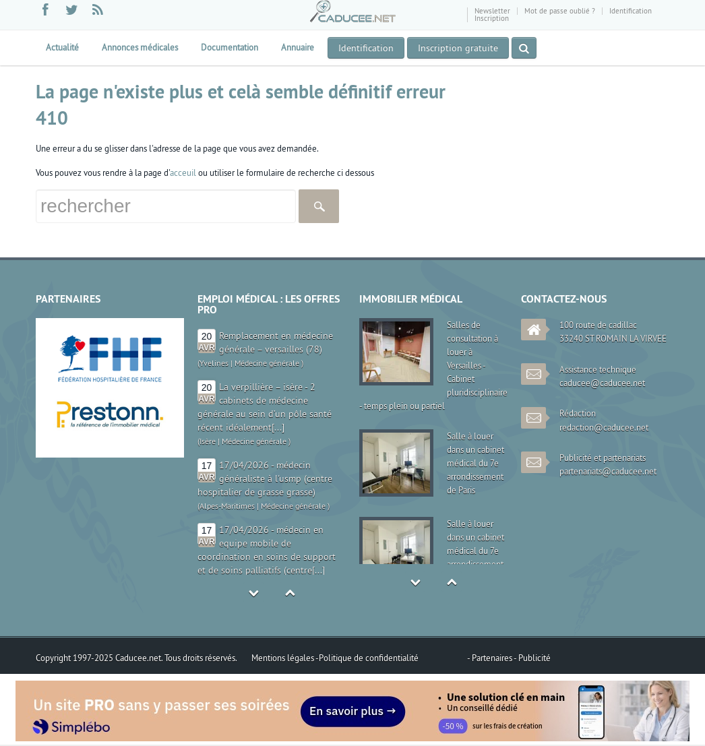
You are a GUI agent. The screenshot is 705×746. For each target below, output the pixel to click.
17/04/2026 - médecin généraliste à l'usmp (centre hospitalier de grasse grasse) (264, 478)
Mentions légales (283, 657)
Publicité (534, 657)
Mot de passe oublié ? (559, 10)
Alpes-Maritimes (227, 506)
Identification (630, 10)
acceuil (183, 172)
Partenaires (493, 657)
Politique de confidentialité (369, 657)
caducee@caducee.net (602, 382)
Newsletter (492, 10)
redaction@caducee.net (603, 427)
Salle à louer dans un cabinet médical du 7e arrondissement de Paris (475, 463)
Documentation (229, 47)
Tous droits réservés (199, 657)
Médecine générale (267, 363)
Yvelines (214, 363)
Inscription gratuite (458, 48)
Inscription (491, 18)
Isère (208, 441)
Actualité (62, 47)
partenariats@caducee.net (607, 471)
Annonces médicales (140, 47)
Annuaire (297, 47)
